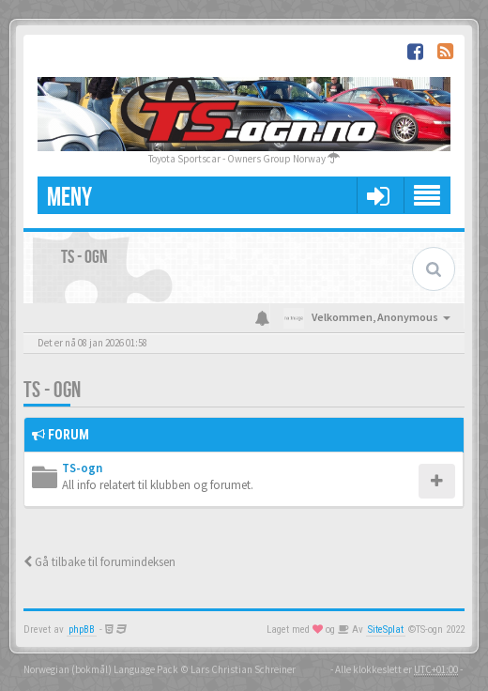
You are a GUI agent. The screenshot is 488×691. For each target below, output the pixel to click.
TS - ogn (52, 390)
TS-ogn (82, 468)
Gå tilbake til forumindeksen (99, 562)
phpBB (82, 629)
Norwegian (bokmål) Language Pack (100, 669)
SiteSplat (386, 629)
